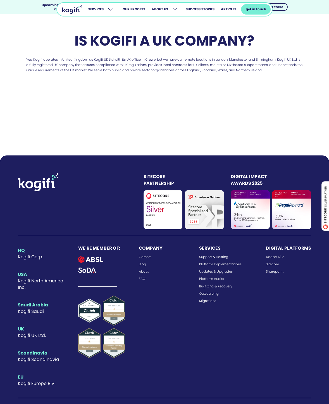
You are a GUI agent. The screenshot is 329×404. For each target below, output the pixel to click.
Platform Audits (211, 279)
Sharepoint (274, 271)
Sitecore (272, 264)
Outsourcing (209, 294)
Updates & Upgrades (216, 271)
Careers (145, 257)
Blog (142, 264)
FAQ (142, 279)
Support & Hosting (213, 257)
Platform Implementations (220, 264)
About (144, 271)
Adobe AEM (275, 257)
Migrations (207, 301)
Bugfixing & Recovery (215, 286)
